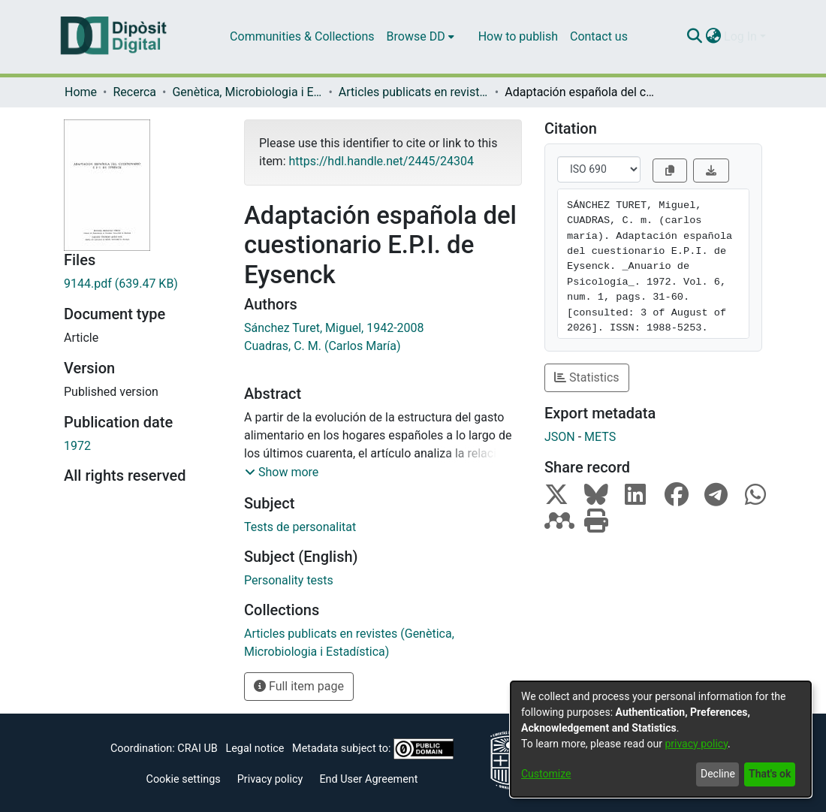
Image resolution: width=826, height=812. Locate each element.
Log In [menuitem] (740, 36)
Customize (546, 774)
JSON (559, 437)
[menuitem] (420, 37)
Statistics (587, 377)
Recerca (134, 92)
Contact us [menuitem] (599, 36)
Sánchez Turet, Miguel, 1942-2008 (334, 328)
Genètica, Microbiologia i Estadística (247, 92)
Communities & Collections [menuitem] (302, 36)
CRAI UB (197, 748)
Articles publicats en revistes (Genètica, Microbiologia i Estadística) (414, 92)
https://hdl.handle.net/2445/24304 (380, 161)
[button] (281, 472)
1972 (77, 446)
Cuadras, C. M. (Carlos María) (322, 346)
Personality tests (288, 580)
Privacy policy (270, 779)
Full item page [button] (299, 686)
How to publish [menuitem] (518, 36)
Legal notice (254, 748)
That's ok (770, 774)
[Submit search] (694, 37)
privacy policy (696, 744)
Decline (718, 774)
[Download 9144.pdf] (143, 284)
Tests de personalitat (300, 527)
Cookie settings (183, 779)
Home (81, 92)
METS (600, 437)
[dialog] (661, 739)
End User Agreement (368, 779)
